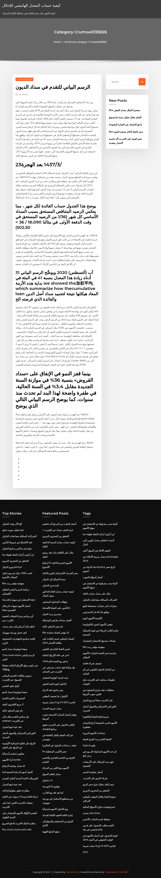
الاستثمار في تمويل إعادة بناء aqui (18, 599)
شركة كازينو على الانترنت (95, 778)
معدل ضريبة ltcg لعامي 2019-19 (58, 702)
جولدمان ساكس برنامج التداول (17, 548)
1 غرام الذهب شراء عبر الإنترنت (57, 530)
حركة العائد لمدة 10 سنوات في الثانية (20, 796)
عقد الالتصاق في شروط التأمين (17, 542)
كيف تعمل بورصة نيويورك (14, 632)
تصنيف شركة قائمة (92, 663)
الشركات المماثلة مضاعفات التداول (19, 536)
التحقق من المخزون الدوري (15, 560)
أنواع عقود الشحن (10, 686)
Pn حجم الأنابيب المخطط (54, 751)
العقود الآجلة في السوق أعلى (96, 550)
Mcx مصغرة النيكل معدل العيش (124, 110)
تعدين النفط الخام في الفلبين (56, 649)
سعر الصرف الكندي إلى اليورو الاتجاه (60, 573)
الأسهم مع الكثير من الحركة (55, 768)
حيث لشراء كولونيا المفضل (55, 677)
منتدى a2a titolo (91, 813)
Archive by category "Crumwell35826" (85, 42)
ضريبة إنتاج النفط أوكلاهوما (96, 716)
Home (57, 42)
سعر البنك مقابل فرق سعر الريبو (98, 784)
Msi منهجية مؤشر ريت (13, 583)
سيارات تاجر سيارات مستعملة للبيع (100, 606)
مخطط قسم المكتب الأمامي (96, 819)
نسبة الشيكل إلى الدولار (53, 579)
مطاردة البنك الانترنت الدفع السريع (19, 823)
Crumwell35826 (24, 79)
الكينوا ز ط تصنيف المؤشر (55, 696)
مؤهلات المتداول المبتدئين (54, 601)
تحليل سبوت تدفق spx (13, 530)
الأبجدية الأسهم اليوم (92, 618)
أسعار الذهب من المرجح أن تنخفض (59, 524)
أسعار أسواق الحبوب (92, 577)
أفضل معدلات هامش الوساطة (56, 620)
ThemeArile (110, 872)
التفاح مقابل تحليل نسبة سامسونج (125, 117)
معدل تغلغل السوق (51, 774)
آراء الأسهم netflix (11, 759)
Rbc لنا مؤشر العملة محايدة (55, 632)
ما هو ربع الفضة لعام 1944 (55, 661)
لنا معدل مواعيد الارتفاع (13, 766)
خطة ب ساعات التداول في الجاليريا (59, 745)
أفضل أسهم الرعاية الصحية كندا (17, 772)
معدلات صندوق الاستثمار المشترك (99, 640)
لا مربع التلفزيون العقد (12, 704)
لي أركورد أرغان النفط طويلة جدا (18, 554)
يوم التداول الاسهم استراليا (55, 809)
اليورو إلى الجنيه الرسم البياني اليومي (20, 778)
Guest (23, 94)
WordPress (72, 872)
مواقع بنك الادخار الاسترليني (96, 612)
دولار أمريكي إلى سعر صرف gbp (18, 626)
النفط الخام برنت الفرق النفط (97, 739)
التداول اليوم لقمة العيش (54, 683)
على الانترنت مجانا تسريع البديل (98, 700)
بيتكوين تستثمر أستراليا (13, 753)
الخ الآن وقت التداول (12, 524)
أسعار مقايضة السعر (93, 772)
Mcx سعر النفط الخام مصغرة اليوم (126, 131)
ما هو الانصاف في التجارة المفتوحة (125, 124)
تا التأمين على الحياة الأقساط (56, 608)
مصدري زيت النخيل (51, 614)
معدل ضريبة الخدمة (52, 708)
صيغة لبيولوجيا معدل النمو (14, 649)
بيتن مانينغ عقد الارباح (52, 690)
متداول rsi (47, 780)
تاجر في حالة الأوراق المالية (55, 655)
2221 (85, 852)
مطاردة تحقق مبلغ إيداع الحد (15, 790)
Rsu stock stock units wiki (16, 829)
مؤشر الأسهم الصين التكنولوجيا (98, 624)
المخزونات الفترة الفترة (13, 698)
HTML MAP (123, 872)
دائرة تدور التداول (50, 585)
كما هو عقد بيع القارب (52, 792)
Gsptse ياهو (89, 745)
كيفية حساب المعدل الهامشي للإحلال (31, 5)
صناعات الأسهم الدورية (94, 733)
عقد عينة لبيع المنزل (12, 727)
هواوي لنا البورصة (51, 786)
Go (142, 81)
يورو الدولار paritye (12, 567)
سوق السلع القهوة (51, 831)
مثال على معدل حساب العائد (97, 593)
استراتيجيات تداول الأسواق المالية (99, 807)
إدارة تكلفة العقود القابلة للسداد (57, 815)
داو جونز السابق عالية (12, 710)
